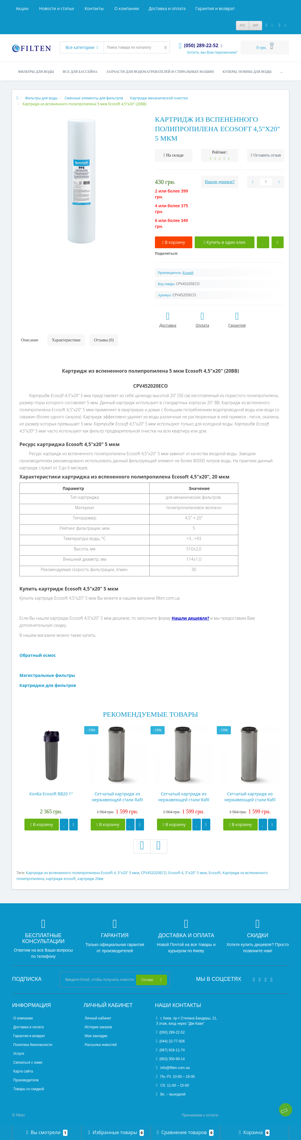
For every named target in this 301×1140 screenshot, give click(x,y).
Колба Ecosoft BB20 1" (51, 794)
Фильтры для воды (36, 72)
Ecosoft (215, 872)
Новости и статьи (189, 8)
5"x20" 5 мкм (128, 872)
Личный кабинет (98, 1018)
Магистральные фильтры (47, 675)
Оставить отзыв (267, 155)
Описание (29, 340)
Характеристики (66, 340)
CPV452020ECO (154, 872)
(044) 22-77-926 (170, 1041)
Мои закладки (96, 1036)
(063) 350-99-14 (170, 1059)
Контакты (227, 8)
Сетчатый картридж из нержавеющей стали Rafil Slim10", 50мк (250, 797)
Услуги (18, 1054)
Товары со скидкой (28, 1089)
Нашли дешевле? (219, 182)
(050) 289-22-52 (170, 1032)
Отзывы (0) (104, 340)
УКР (255, 25)
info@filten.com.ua (173, 1068)
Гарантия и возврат (118, 8)
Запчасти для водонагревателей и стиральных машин (160, 72)
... (281, 72)
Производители (26, 1080)
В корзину (41, 824)
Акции (155, 8)
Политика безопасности (32, 1045)
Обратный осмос (37, 655)
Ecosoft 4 (175, 872)
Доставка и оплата (69, 8)
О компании (28, 8)
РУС (242, 25)
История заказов (98, 1027)
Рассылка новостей (101, 1045)
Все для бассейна (80, 72)
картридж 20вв (90, 878)
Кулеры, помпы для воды (247, 72)
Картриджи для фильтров (47, 685)
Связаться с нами (27, 1062)
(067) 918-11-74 (170, 1050)
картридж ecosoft (61, 878)
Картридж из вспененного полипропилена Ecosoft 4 (70, 872)
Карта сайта (23, 1071)
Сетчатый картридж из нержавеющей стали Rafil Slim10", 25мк (183, 797)
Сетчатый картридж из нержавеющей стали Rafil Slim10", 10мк (117, 797)
